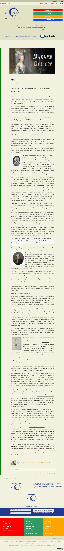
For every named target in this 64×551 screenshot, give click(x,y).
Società (48, 526)
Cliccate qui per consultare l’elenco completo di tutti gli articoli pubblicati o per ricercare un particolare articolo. (47, 484)
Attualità (48, 533)
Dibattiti (48, 528)
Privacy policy (35, 543)
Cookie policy (29, 543)
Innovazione (7, 526)
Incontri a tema (31, 533)
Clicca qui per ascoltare (17, 81)
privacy (49, 512)
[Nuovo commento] (14, 469)
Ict (3, 521)
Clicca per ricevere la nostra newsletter (43, 510)
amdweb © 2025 (60, 539)
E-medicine (29, 524)
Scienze (5, 528)
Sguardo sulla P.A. (51, 531)
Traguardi (29, 531)
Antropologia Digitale (10, 531)
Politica (48, 524)
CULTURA (2, 45)
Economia (48, 521)
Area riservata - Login (7, 3)
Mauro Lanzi (20, 462)
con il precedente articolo (26, 97)
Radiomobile (7, 524)
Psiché (28, 528)
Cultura (8, 45)
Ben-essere (30, 526)
